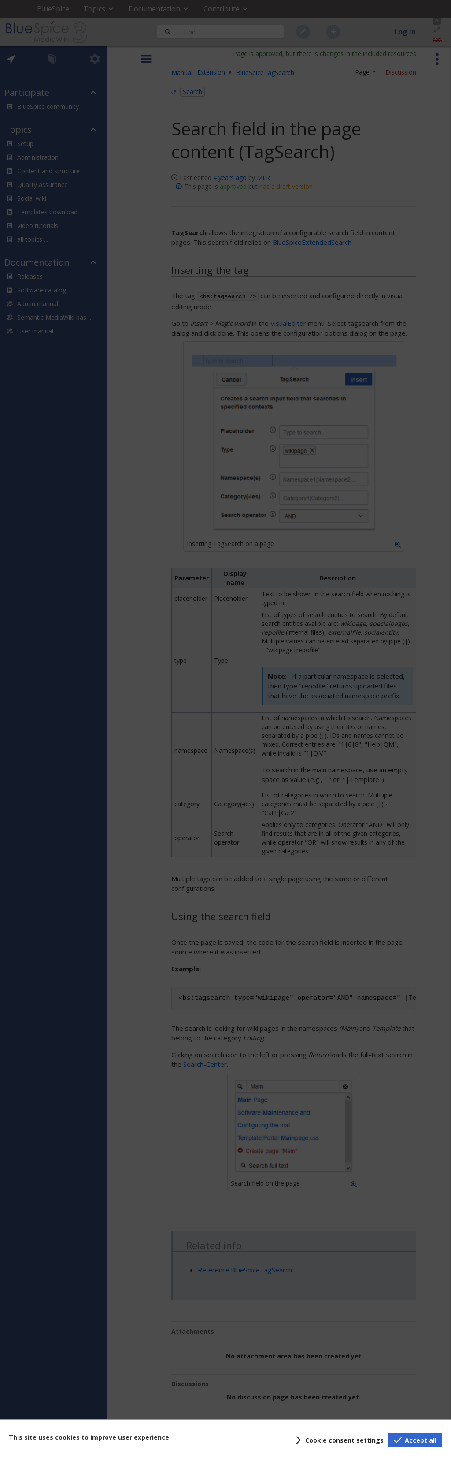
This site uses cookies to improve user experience (89, 1437)
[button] (338, 1440)
